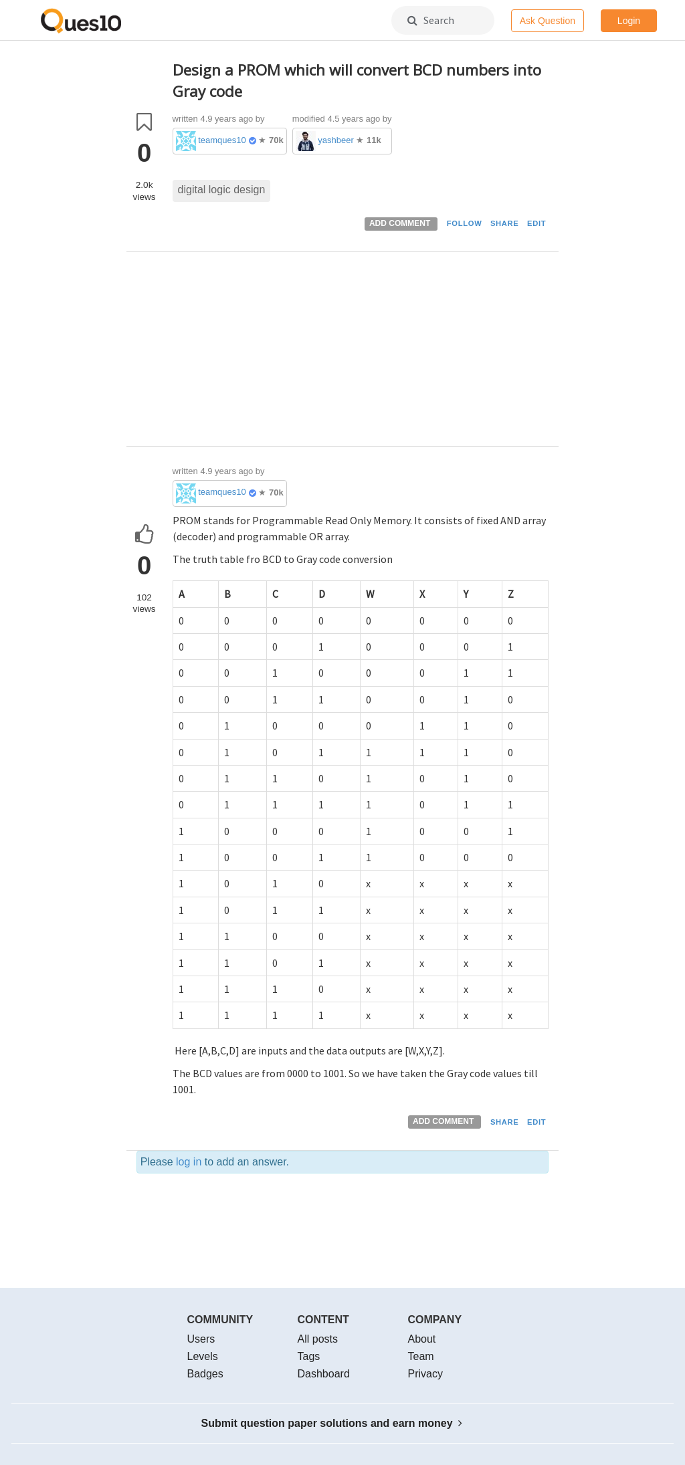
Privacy (425, 1373)
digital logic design (222, 189)
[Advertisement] (361, 352)
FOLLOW (464, 223)
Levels (202, 1356)
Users (201, 1339)
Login (628, 20)
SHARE (504, 223)
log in (188, 1161)
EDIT (536, 223)
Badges (205, 1373)
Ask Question (547, 20)
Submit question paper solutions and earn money (332, 1423)
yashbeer (335, 140)
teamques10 (222, 140)
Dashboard (324, 1373)
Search (430, 20)
